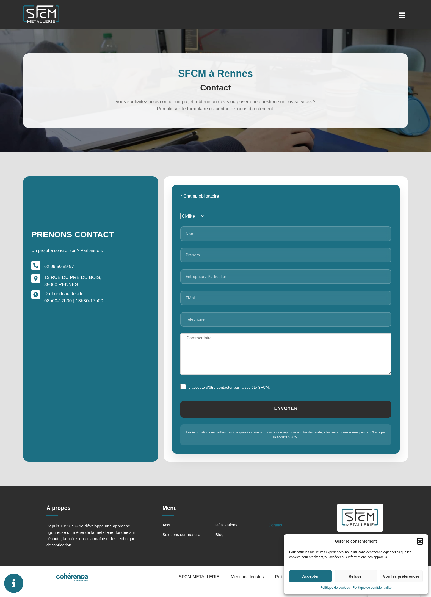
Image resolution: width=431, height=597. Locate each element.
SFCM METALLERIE (198, 586)
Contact (276, 533)
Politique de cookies (335, 588)
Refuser (356, 576)
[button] (420, 541)
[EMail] (285, 303)
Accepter (310, 576)
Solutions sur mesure (181, 543)
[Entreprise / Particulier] (285, 280)
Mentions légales (246, 586)
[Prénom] (285, 257)
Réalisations (227, 533)
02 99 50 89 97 (59, 270)
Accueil (169, 533)
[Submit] (285, 416)
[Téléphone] (285, 326)
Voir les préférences (401, 576)
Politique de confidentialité (372, 588)
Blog (220, 543)
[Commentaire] (285, 361)
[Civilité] (192, 216)
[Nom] (285, 234)
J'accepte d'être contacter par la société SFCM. (229, 395)
